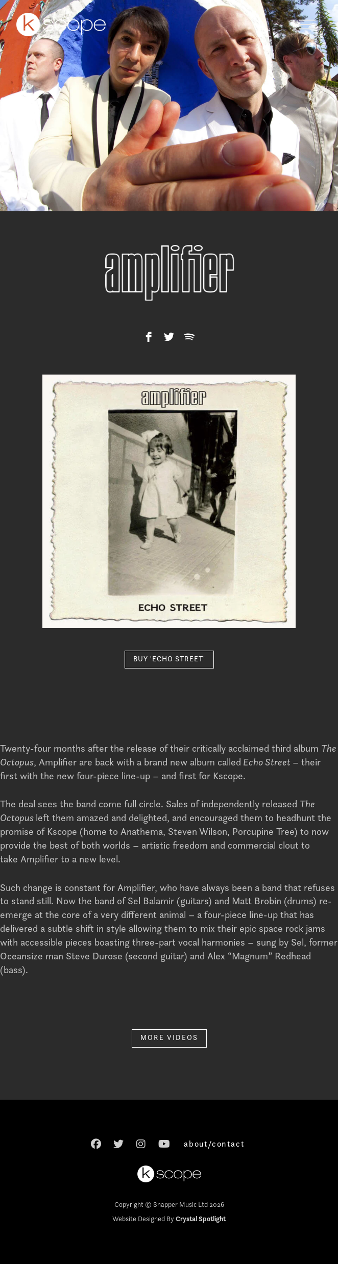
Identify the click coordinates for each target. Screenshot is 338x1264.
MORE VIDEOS (169, 1037)
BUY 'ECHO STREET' (169, 658)
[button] (307, 24)
